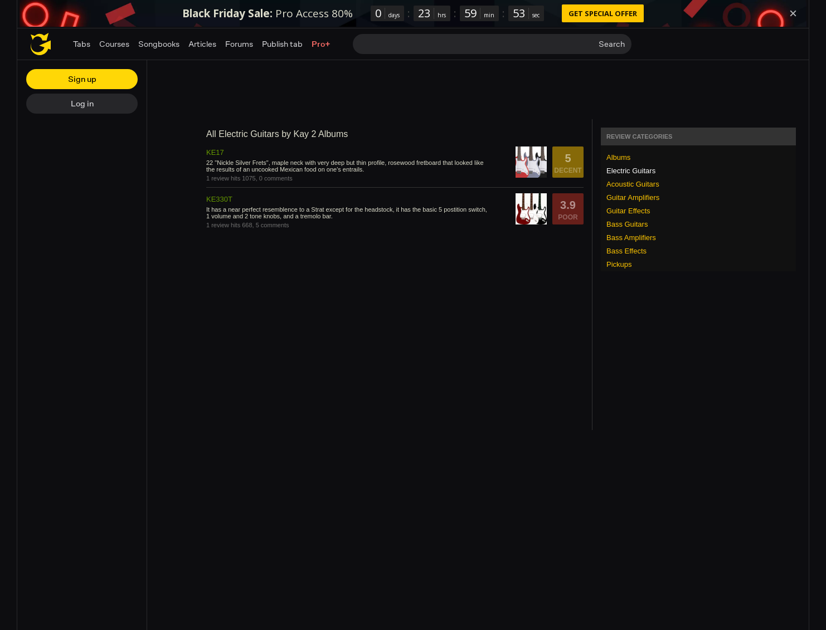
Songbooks (158, 43)
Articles (202, 43)
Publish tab (282, 43)
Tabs (81, 43)
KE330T (219, 199)
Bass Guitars (627, 224)
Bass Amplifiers (631, 237)
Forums (239, 43)
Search (612, 43)
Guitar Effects (628, 211)
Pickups (619, 264)
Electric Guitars (630, 171)
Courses (114, 43)
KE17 (215, 152)
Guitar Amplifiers (632, 197)
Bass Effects (626, 251)
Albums (618, 157)
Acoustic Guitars (632, 184)
